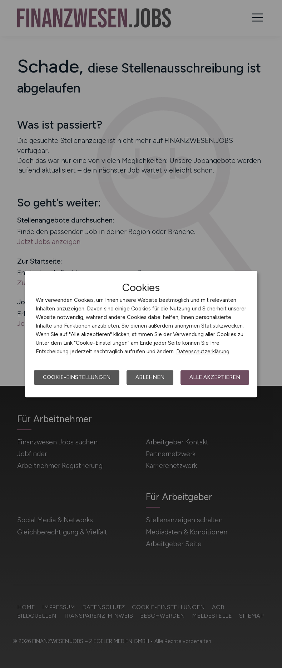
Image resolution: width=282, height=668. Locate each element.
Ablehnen (149, 377)
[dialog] (141, 334)
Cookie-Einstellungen (76, 377)
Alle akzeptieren (214, 377)
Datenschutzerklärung (202, 351)
